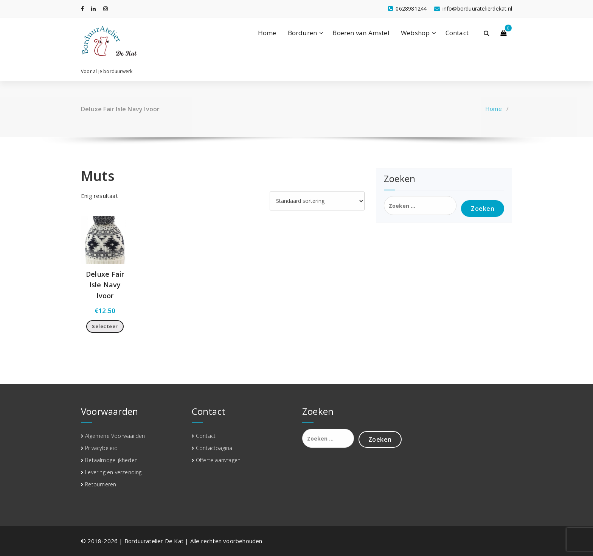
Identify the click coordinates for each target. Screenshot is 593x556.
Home (267, 32)
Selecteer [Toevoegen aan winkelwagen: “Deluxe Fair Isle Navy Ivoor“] (105, 326)
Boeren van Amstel (360, 32)
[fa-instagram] (105, 8)
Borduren (302, 32)
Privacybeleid (101, 448)
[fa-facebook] (82, 8)
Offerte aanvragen (218, 460)
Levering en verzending (113, 472)
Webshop (415, 32)
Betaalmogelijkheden (111, 460)
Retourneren (100, 484)
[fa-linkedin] (93, 8)
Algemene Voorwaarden (115, 435)
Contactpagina (214, 448)
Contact (457, 32)
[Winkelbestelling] (317, 201)
